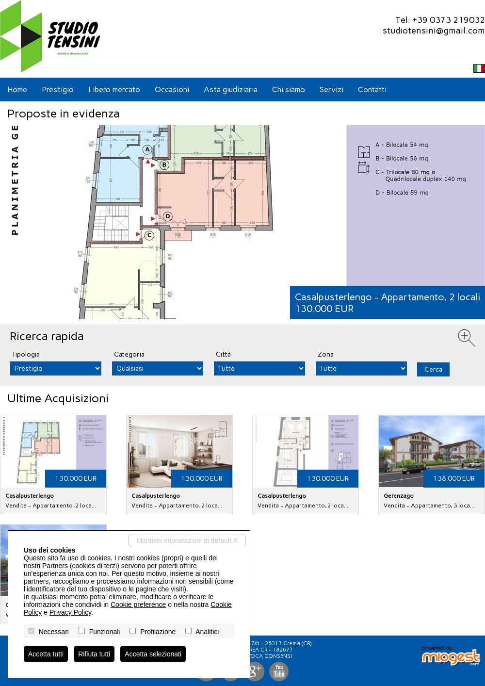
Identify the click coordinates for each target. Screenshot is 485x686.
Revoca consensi (267, 656)
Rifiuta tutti (94, 654)
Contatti (372, 89)
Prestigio (58, 89)
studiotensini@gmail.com (434, 30)
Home (17, 89)
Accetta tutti (46, 654)
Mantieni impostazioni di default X (187, 540)
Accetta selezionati (153, 654)
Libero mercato (114, 89)
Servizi (331, 89)
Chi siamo (288, 89)
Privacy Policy (70, 612)
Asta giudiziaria (231, 89)
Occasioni (172, 89)
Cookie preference (138, 604)
